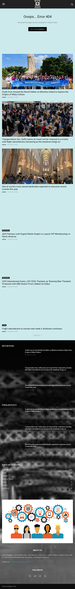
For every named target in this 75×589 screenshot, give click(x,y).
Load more (38, 335)
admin (4, 97)
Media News (6, 88)
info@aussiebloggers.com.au (19, 562)
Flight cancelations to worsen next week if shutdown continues (32, 328)
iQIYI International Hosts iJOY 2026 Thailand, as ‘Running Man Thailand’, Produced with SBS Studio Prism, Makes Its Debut (36, 282)
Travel (4, 135)
